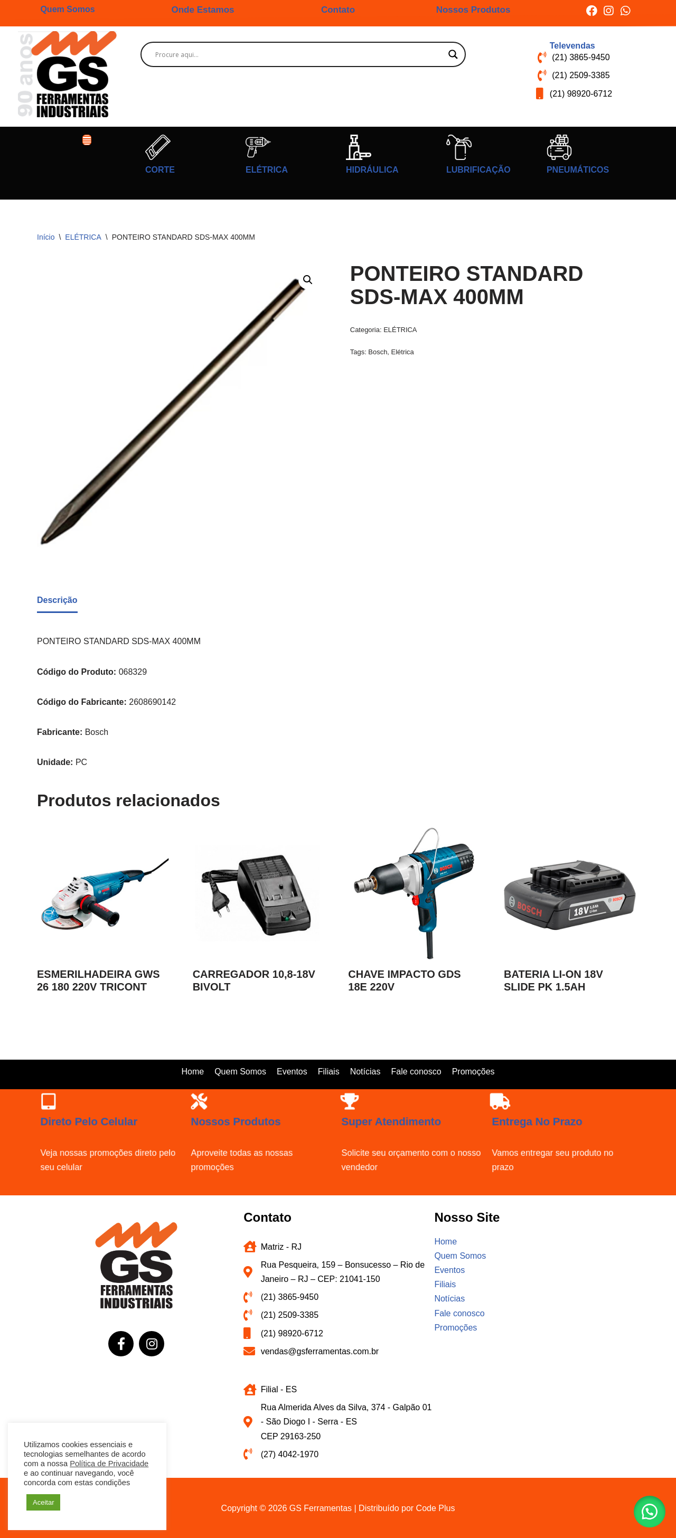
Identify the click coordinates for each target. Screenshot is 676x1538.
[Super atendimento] (353, 1103)
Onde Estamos (202, 10)
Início (45, 237)
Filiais (329, 1071)
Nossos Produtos (473, 10)
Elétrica (402, 352)
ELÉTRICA (267, 169)
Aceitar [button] (43, 1502)
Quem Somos (67, 9)
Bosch (377, 352)
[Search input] (298, 54)
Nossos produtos (237, 1122)
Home (192, 1071)
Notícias (365, 1071)
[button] (87, 140)
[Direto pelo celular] (52, 1103)
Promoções (473, 1071)
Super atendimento (392, 1122)
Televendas (572, 45)
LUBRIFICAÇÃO (478, 169)
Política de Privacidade (109, 1463)
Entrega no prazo (538, 1122)
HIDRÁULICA (372, 169)
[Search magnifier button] (453, 54)
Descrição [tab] (57, 600)
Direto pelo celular (90, 1122)
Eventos (292, 1071)
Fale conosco (416, 1071)
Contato (338, 10)
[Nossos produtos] (202, 1103)
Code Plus (435, 1508)
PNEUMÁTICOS (578, 169)
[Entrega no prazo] (503, 1103)
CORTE (160, 169)
